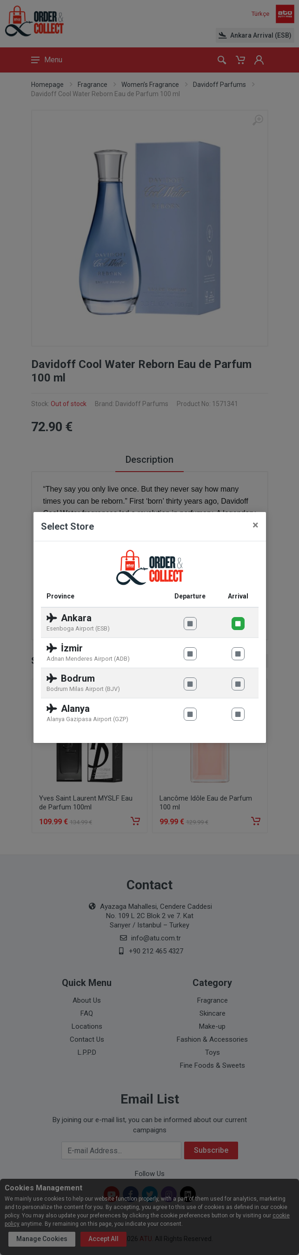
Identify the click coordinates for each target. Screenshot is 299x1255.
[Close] (255, 525)
